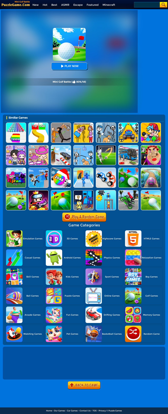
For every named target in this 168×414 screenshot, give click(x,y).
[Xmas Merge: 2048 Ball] (61, 169)
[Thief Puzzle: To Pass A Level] (83, 146)
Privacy (102, 410)
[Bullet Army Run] (38, 124)
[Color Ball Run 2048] (16, 124)
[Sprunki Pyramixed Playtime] (16, 169)
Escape (78, 4)
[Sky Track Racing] (61, 146)
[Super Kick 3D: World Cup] (106, 146)
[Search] (146, 4)
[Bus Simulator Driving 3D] (128, 146)
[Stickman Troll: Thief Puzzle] (106, 124)
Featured (93, 4)
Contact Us (85, 410)
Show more (14, 373)
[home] (16, 4)
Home (49, 410)
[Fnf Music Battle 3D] (151, 124)
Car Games (72, 410)
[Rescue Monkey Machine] (106, 191)
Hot (45, 4)
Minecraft (109, 4)
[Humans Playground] (61, 124)
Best (54, 4)
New (35, 4)
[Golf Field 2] (61, 191)
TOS (95, 410)
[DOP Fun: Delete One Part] (83, 124)
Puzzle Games (115, 410)
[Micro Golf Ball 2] (16, 191)
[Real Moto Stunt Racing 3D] (128, 191)
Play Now (69, 66)
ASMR (65, 4)
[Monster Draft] (83, 169)
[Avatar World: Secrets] (16, 146)
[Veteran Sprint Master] (128, 124)
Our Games (59, 410)
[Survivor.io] (38, 191)
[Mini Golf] (128, 169)
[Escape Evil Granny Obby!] (151, 146)
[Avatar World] (38, 146)
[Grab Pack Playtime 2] (83, 191)
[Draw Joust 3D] (106, 169)
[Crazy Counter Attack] (38, 169)
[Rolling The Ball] (151, 191)
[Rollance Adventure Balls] (151, 169)
